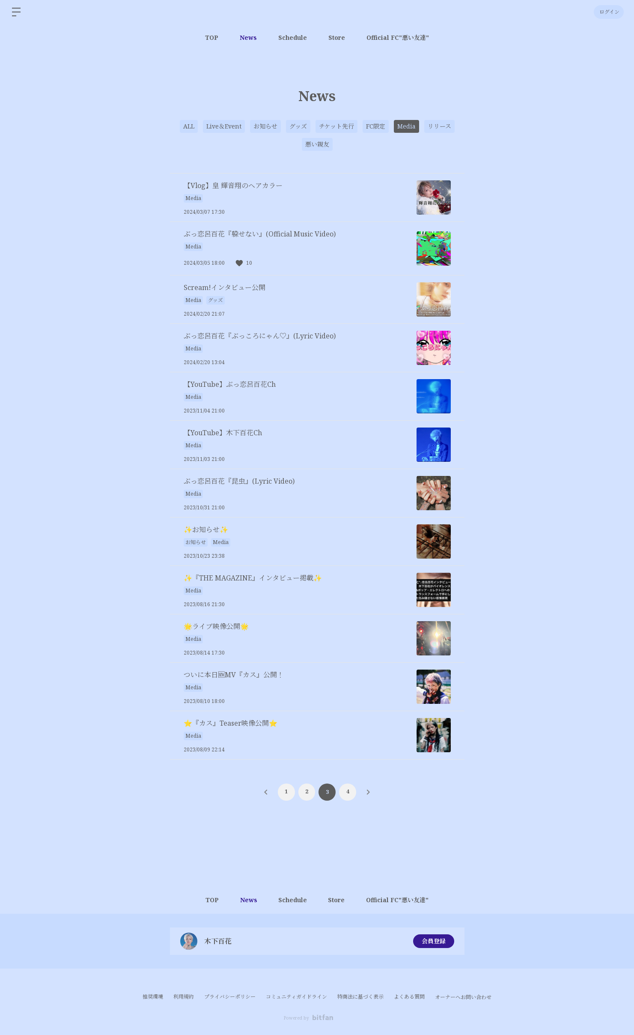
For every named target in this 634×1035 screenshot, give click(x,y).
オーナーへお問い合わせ (463, 997)
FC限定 (375, 126)
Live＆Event (223, 126)
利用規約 (183, 996)
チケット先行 (336, 126)
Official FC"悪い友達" (397, 37)
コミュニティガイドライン (296, 996)
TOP (211, 37)
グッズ (298, 126)
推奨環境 (153, 996)
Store (336, 37)
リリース (439, 126)
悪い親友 (317, 144)
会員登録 (434, 941)
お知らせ (265, 126)
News (248, 37)
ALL (188, 126)
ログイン (608, 11)
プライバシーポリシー (230, 996)
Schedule (292, 37)
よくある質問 (409, 996)
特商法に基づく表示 (360, 996)
